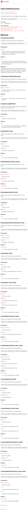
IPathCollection (7, 87)
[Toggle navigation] (26, 1)
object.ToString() (20, 30)
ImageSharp (11, 12)
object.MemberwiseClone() (6, 29)
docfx (6, 509)
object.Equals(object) (5, 26)
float (2, 59)
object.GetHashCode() (5, 28)
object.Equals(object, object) (16, 26)
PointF (6, 394)
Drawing (15, 12)
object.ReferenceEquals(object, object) (9, 30)
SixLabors (7, 12)
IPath (4, 49)
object (2, 23)
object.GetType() (14, 28)
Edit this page (5, 505)
